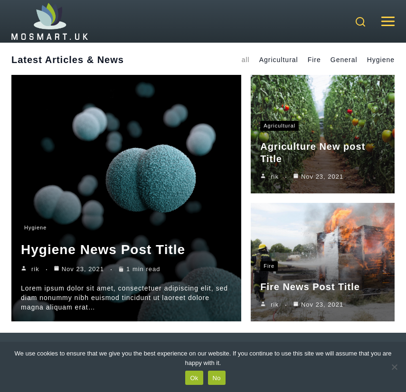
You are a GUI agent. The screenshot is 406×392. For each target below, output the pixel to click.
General (344, 60)
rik (35, 269)
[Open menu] (388, 21)
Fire (314, 60)
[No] (394, 367)
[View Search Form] (360, 22)
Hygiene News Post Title (103, 249)
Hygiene (381, 60)
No (217, 378)
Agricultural (278, 60)
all (246, 60)
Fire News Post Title (310, 287)
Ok (194, 378)
